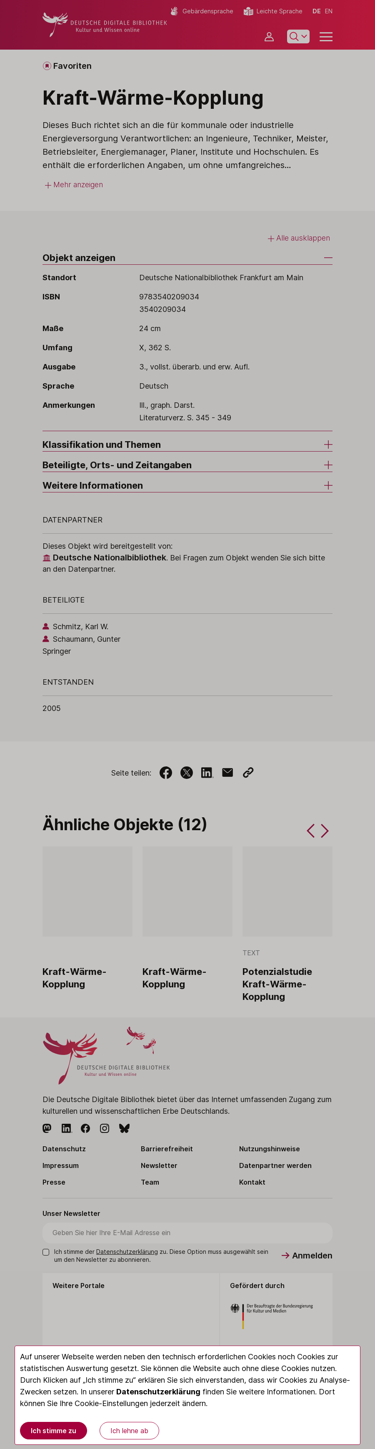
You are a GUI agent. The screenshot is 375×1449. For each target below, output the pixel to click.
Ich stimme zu (53, 1430)
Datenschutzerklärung (158, 1391)
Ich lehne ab (129, 1430)
